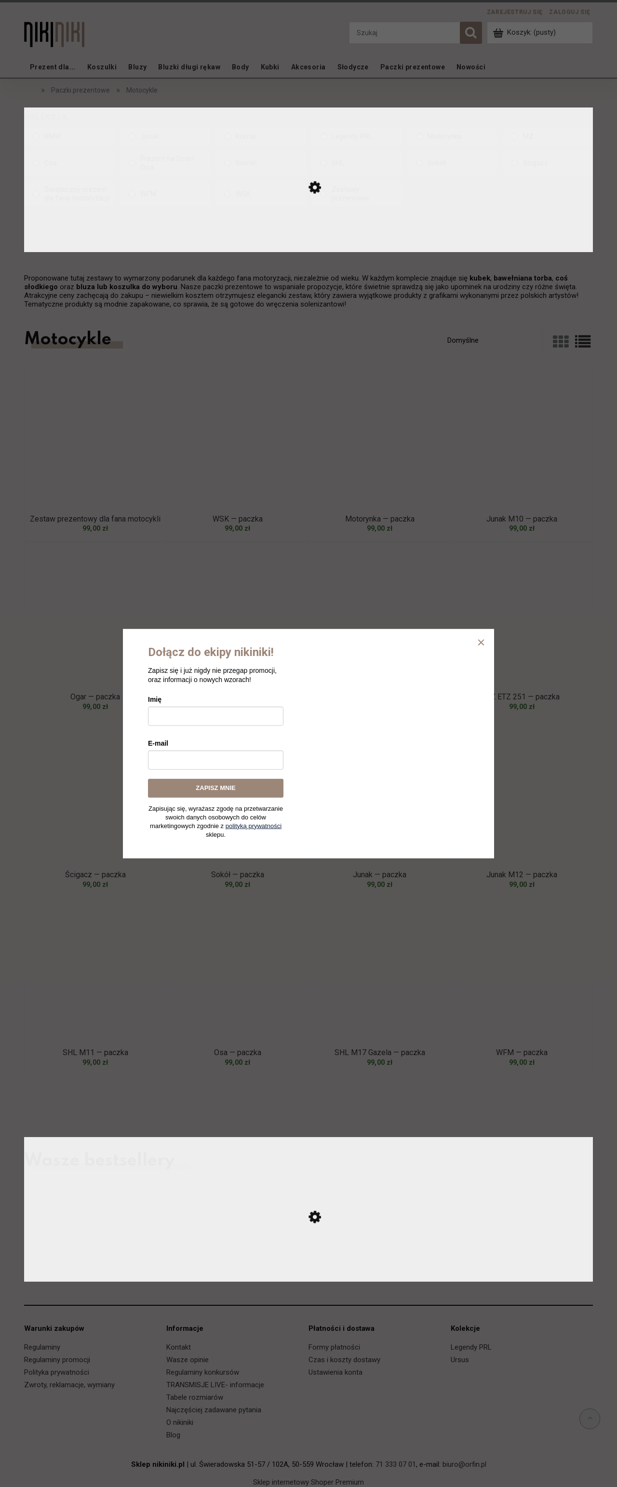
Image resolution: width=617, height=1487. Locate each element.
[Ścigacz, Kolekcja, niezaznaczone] (548, 162)
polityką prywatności (254, 825)
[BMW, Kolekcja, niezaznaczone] (69, 136)
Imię (154, 699)
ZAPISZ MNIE (215, 787)
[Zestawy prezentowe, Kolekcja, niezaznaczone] (356, 193)
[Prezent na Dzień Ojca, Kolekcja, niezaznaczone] (165, 162)
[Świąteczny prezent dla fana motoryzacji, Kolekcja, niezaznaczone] (69, 193)
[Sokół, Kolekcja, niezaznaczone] (452, 162)
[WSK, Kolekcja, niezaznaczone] (260, 193)
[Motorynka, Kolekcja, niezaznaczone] (452, 136)
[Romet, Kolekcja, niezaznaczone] (260, 162)
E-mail (158, 743)
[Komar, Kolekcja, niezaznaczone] (260, 136)
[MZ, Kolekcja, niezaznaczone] (548, 136)
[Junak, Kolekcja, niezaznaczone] (165, 136)
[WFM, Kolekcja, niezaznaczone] (165, 193)
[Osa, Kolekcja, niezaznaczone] (69, 162)
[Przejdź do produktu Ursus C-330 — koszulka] (308, 1271)
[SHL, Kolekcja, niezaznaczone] (356, 162)
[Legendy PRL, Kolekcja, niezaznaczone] (356, 136)
